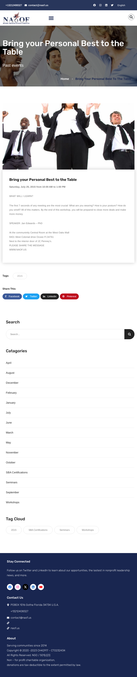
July (8, 412)
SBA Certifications (17, 472)
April (8, 362)
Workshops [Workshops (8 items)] (88, 530)
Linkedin (49, 296)
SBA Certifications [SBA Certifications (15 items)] (38, 530)
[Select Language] (125, 5)
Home (66, 79)
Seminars (11, 482)
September (12, 492)
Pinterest (69, 296)
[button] (51, 18)
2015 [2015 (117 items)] (13, 530)
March (9, 432)
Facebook (12, 296)
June (9, 422)
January (10, 402)
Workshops (12, 502)
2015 (20, 276)
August (10, 372)
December (12, 382)
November (12, 452)
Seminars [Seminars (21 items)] (65, 530)
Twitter (31, 296)
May (8, 442)
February (11, 392)
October (10, 462)
